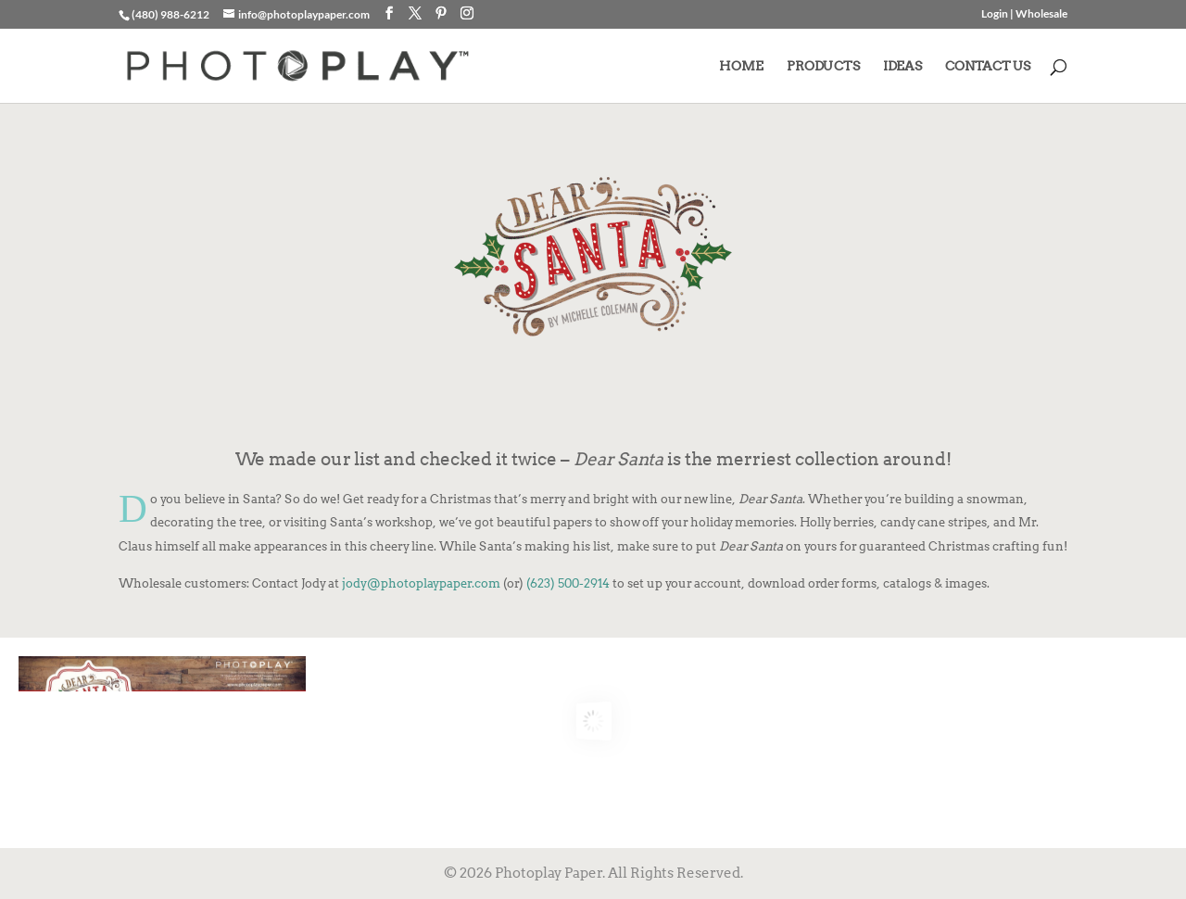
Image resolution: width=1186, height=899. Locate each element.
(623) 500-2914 (568, 583)
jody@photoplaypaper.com (421, 583)
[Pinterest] (441, 13)
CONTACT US (987, 66)
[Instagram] (467, 13)
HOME (741, 66)
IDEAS (902, 66)
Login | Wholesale (1024, 14)
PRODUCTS (823, 66)
